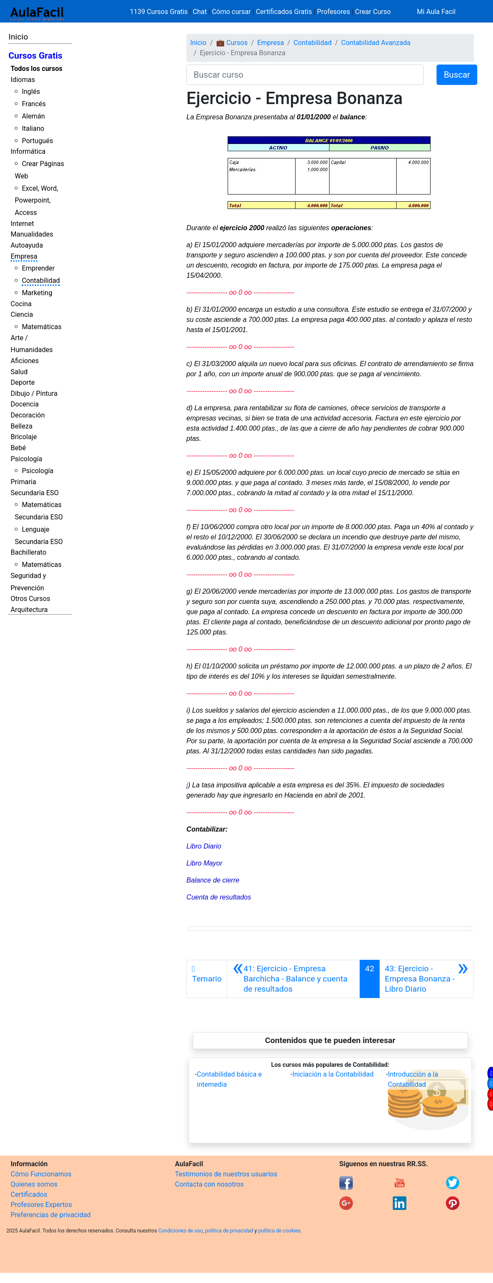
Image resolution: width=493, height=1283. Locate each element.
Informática (28, 151)
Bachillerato (28, 552)
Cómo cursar (231, 12)
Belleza (21, 426)
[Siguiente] (426, 979)
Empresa (24, 256)
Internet (22, 224)
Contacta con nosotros (209, 1184)
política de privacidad (229, 1231)
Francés (33, 104)
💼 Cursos (232, 43)
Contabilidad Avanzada (376, 43)
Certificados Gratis (284, 12)
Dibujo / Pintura (34, 393)
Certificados (29, 1194)
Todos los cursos (36, 69)
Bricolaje (24, 437)
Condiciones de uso (180, 1231)
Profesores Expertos (41, 1205)
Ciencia (22, 314)
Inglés (31, 91)
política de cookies (279, 1231)
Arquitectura (29, 610)
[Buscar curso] (305, 75)
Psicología (26, 459)
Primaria (23, 482)
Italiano (33, 128)
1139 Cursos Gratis (159, 12)
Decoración (28, 415)
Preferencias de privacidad (51, 1215)
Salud (19, 372)
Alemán (33, 116)
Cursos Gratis (35, 56)
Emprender (38, 268)
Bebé (18, 448)
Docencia (25, 404)
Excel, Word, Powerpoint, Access (36, 200)
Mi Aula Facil (436, 12)
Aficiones (25, 361)
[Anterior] (293, 979)
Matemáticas (42, 327)
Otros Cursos (30, 599)
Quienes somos (34, 1184)
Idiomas (23, 80)
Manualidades (32, 234)
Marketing (37, 293)
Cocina (21, 304)
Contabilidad (41, 280)
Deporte (23, 382)
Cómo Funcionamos (41, 1174)
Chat (200, 12)
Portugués (37, 141)
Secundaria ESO (35, 493)
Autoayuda (27, 245)
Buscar (457, 75)
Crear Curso (373, 12)
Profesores (333, 12)
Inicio (18, 37)
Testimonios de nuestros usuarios (226, 1174)
